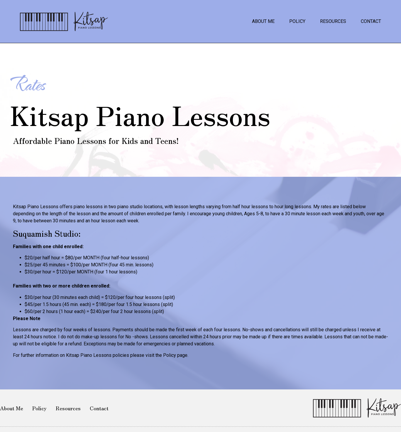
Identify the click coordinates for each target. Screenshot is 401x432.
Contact (371, 21)
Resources (333, 21)
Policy (297, 21)
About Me (263, 21)
